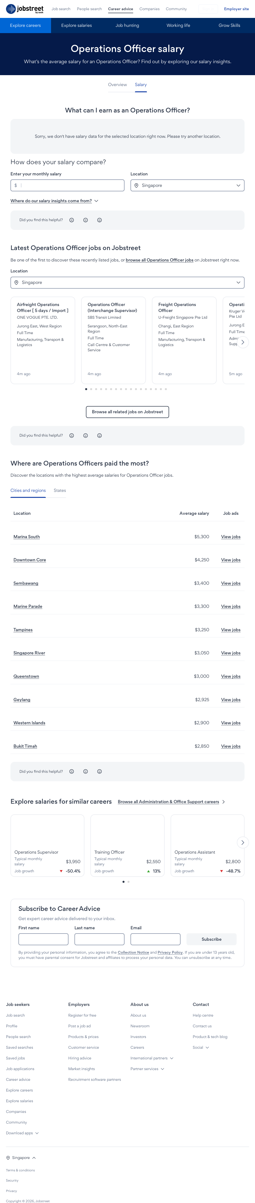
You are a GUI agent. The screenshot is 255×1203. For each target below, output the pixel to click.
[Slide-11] (141, 378)
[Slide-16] (166, 378)
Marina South (26, 525)
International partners (149, 1047)
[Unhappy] (72, 220)
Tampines (23, 618)
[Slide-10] (136, 378)
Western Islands (29, 711)
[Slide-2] (96, 378)
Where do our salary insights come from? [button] (54, 200)
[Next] (243, 337)
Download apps (19, 1121)
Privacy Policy (170, 941)
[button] (21, 1146)
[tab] (119, 84)
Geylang (21, 688)
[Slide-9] (131, 378)
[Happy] (100, 220)
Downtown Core (29, 548)
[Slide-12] (146, 378)
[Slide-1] (91, 378)
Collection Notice (133, 941)
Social (198, 1036)
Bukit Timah (25, 734)
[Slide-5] (111, 378)
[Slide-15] (161, 378)
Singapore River (29, 641)
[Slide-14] (156, 378)
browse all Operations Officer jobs (159, 259)
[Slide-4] (106, 378)
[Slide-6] (116, 378)
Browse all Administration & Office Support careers (172, 790)
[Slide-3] (101, 378)
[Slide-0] (86, 378)
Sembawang (25, 571)
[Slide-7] (121, 378)
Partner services (144, 1057)
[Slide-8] (126, 378)
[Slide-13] (151, 378)
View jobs (231, 525)
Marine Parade (27, 595)
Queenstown (26, 665)
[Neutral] (86, 220)
